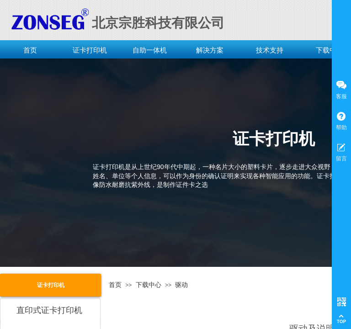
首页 (30, 50)
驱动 (181, 284)
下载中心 (148, 284)
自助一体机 (150, 50)
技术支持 (269, 50)
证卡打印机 (90, 50)
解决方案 (209, 50)
